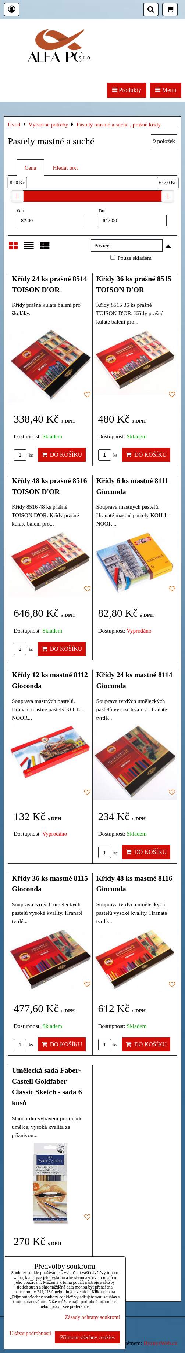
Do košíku (62, 454)
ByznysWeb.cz (160, 1343)
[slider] (17, 196)
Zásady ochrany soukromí (92, 1317)
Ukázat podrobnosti (30, 1333)
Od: (51, 217)
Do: (133, 217)
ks (23, 455)
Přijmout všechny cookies (87, 1337)
